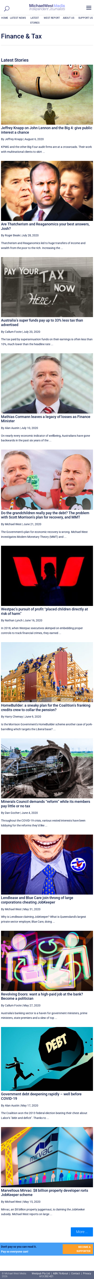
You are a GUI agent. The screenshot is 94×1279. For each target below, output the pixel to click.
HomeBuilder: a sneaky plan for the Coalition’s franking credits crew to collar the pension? (45, 707)
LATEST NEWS (18, 17)
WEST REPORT (52, 17)
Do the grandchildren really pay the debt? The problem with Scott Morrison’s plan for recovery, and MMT (45, 515)
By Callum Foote (11, 331)
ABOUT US (68, 17)
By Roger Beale (10, 235)
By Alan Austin (10, 428)
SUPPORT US (85, 17)
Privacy (87, 1273)
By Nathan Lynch (12, 620)
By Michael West (11, 524)
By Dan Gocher (10, 812)
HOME (4, 17)
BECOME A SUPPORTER (84, 1249)
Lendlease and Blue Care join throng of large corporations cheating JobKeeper (37, 900)
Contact (75, 1273)
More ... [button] (82, 1232)
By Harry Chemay (12, 716)
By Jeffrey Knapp (12, 139)
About (65, 1273)
